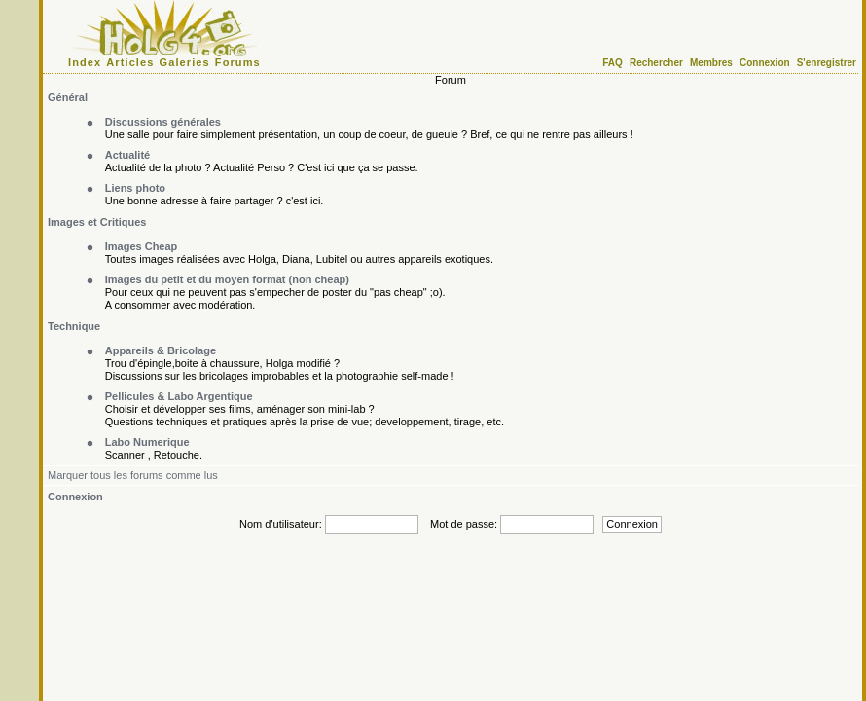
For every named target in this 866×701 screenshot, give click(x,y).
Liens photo (135, 188)
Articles (130, 62)
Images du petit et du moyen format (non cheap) (227, 279)
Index (84, 62)
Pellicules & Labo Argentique (179, 396)
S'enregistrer (826, 62)
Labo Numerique (147, 442)
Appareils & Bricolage (160, 350)
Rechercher (656, 62)
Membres (711, 62)
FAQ (612, 62)
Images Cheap (141, 246)
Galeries (185, 62)
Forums (238, 62)
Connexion (765, 62)
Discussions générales (163, 122)
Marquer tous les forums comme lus (133, 475)
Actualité (127, 155)
